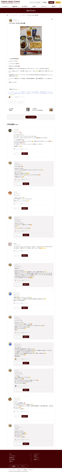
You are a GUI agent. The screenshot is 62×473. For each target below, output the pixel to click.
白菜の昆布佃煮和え (35, 92)
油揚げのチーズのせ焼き (26, 92)
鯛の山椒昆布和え (43, 92)
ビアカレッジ (36, 457)
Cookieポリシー (31, 469)
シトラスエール (12, 92)
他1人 (23, 332)
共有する (20, 102)
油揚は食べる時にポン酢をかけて (20, 93)
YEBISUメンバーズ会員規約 (22, 469)
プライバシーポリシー (12, 469)
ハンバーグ (18, 92)
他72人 (16, 97)
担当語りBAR (14, 6)
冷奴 (49, 92)
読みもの (53, 6)
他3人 (22, 250)
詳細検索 (45, 2)
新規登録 (51, 2)
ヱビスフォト (14, 15)
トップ (9, 15)
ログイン (58, 2)
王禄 (12, 93)
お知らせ (34, 6)
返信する (24, 153)
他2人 (22, 148)
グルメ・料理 (22, 15)
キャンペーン (43, 6)
